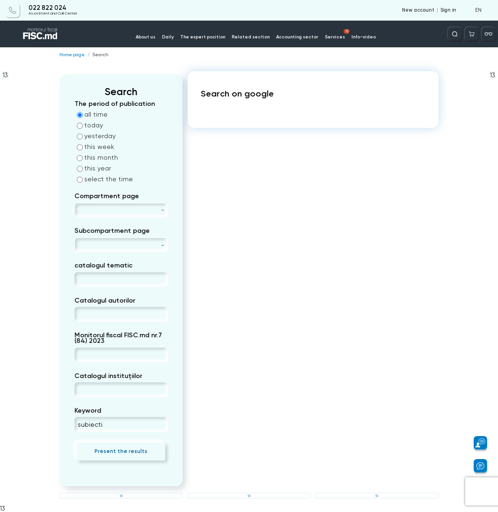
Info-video (364, 36)
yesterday (96, 136)
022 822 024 (47, 8)
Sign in (448, 10)
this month (97, 157)
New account (418, 10)
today (90, 125)
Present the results (121, 451)
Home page (72, 54)
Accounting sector (297, 36)
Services (337, 34)
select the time (105, 179)
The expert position (202, 36)
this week (95, 146)
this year (94, 168)
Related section (251, 36)
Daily (168, 36)
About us (145, 36)
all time (92, 114)
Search (100, 54)
